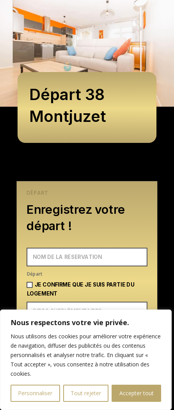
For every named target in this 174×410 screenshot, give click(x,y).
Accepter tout (136, 393)
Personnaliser (35, 393)
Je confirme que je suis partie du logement (80, 289)
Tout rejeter (86, 393)
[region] (86, 360)
